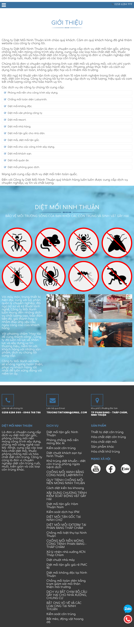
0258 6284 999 (123, 4)
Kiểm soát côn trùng (61, 448)
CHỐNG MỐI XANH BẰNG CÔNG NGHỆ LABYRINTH (65, 474)
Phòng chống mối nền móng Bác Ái (62, 442)
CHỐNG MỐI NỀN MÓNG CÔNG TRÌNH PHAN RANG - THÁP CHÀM (66, 544)
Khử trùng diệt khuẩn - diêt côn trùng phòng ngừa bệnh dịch (65, 464)
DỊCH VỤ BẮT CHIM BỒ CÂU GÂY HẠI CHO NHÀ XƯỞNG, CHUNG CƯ (66, 595)
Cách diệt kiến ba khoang (65, 488)
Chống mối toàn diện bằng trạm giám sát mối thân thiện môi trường (66, 584)
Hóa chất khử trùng (105, 451)
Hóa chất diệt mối (104, 442)
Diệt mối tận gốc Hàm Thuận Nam (62, 506)
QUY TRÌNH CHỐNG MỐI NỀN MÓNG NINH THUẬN (65, 482)
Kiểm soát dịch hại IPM (62, 512)
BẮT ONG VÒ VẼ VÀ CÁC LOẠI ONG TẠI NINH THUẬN (63, 606)
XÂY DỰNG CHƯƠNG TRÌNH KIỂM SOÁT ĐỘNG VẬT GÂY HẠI (66, 496)
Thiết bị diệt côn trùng (107, 432)
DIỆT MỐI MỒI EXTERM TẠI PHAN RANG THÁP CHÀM (66, 526)
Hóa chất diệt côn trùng (108, 437)
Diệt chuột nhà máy (60, 560)
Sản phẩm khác (102, 446)
